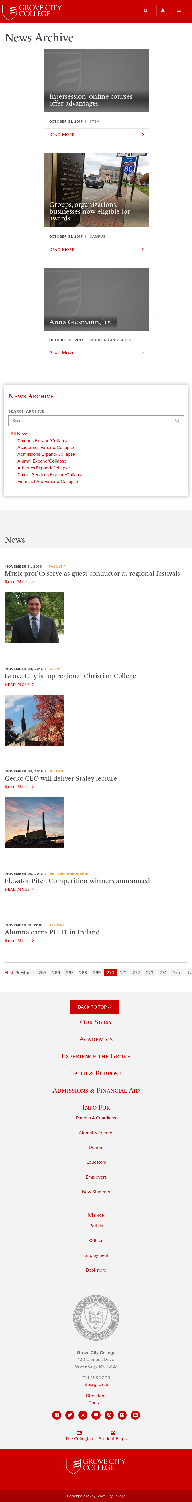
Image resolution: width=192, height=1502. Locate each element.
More (96, 1215)
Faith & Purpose (96, 1073)
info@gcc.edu (96, 1384)
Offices (96, 1240)
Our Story (96, 1022)
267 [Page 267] (69, 973)
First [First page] (9, 973)
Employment (96, 1255)
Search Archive (26, 411)
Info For (96, 1107)
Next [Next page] (177, 973)
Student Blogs (113, 1436)
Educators (96, 1162)
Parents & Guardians (96, 1118)
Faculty (57, 566)
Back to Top (94, 1007)
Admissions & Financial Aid (96, 1090)
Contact (96, 1403)
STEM (55, 669)
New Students (96, 1192)
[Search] (96, 420)
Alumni (57, 771)
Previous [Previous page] (23, 973)
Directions (96, 1396)
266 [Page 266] (56, 973)
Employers (96, 1177)
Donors (96, 1147)
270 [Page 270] (110, 973)
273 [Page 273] (149, 973)
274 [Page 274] (163, 973)
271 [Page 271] (123, 973)
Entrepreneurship (69, 874)
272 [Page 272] (136, 973)
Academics (96, 1039)
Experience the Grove (96, 1056)
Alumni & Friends (96, 1133)
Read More (19, 581)
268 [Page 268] (83, 973)
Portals (96, 1226)
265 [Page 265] (42, 973)
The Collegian (79, 1436)
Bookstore (96, 1270)
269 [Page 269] (97, 973)
